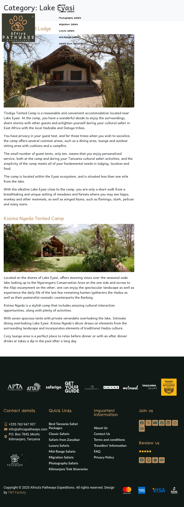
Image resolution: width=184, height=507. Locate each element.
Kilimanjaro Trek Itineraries (68, 469)
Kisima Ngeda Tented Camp (34, 218)
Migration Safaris (68, 24)
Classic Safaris (66, 11)
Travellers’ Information (110, 445)
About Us (101, 428)
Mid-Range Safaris (69, 37)
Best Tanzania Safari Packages (63, 426)
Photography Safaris (70, 18)
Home (62, 5)
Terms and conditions (109, 440)
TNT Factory (17, 492)
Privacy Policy (104, 457)
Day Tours (64, 50)
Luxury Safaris (66, 30)
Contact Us (102, 434)
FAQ (97, 451)
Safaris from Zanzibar (71, 43)
